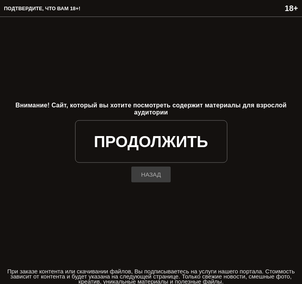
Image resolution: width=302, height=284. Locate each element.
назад (151, 174)
